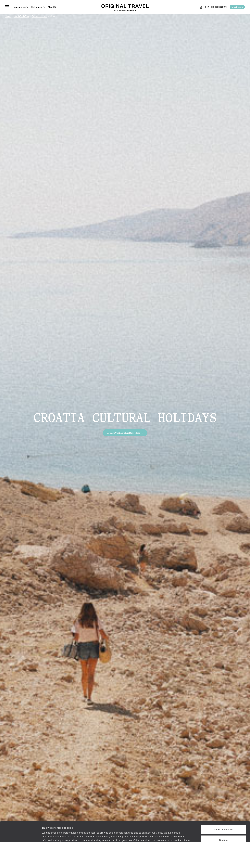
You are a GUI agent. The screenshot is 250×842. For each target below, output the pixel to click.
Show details (49, 835)
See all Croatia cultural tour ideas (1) (125, 432)
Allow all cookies (223, 812)
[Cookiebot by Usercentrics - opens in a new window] (21, 835)
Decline (223, 822)
